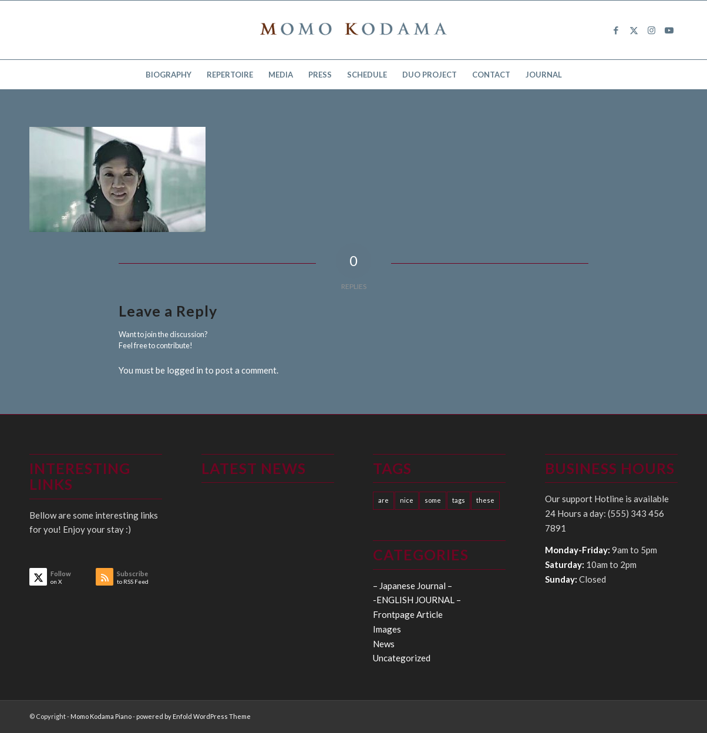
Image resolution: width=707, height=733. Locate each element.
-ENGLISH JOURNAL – (417, 599)
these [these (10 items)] (485, 500)
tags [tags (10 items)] (458, 500)
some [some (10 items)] (433, 500)
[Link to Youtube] (669, 30)
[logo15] (353, 30)
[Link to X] (633, 30)
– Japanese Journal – (412, 585)
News (384, 643)
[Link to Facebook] (616, 30)
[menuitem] (168, 74)
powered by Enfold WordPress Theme (193, 716)
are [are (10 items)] (383, 500)
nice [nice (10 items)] (406, 500)
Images (387, 629)
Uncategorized (401, 658)
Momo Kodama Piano (101, 716)
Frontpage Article (408, 614)
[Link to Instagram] (651, 30)
